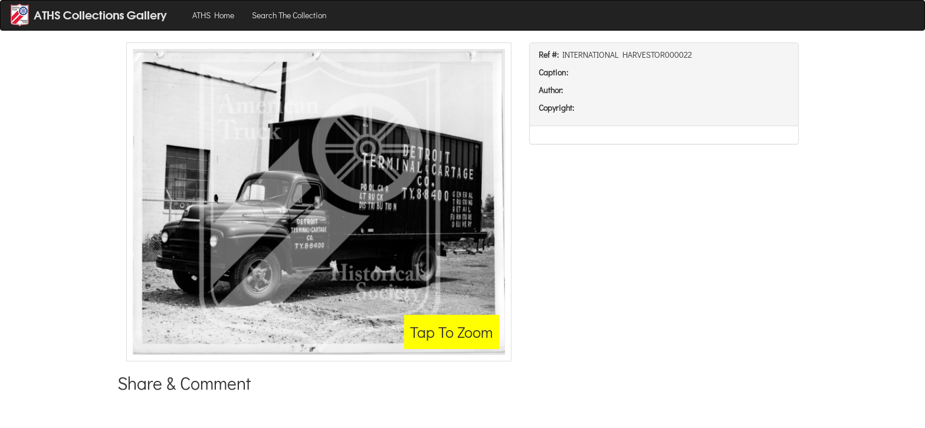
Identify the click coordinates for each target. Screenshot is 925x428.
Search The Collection (289, 15)
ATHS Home (213, 15)
